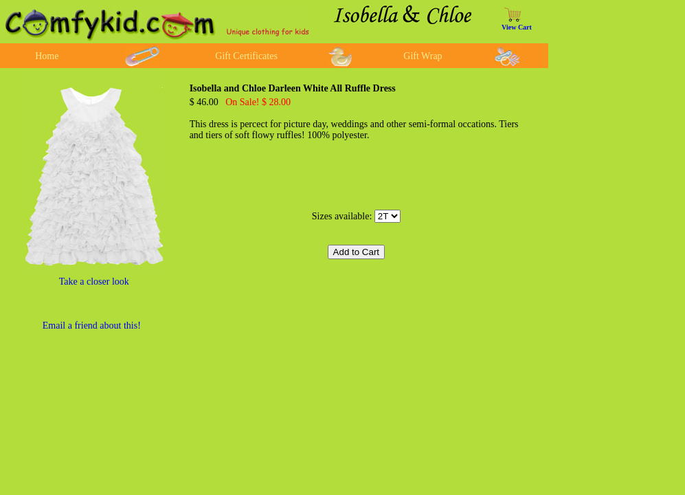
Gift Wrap (422, 56)
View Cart (517, 27)
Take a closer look (94, 281)
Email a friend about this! (92, 325)
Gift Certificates (246, 56)
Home (46, 56)
